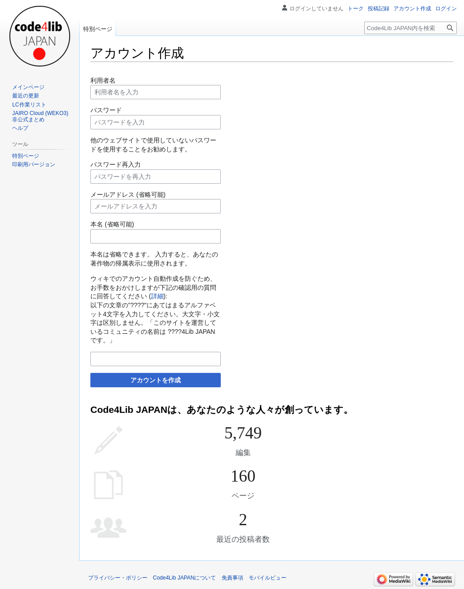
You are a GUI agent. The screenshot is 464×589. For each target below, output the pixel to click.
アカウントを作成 (155, 380)
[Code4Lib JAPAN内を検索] (410, 28)
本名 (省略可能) (112, 224)
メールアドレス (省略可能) (127, 194)
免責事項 (232, 578)
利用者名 (103, 80)
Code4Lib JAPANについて (184, 578)
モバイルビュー (267, 578)
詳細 (157, 296)
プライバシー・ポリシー (117, 578)
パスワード (106, 110)
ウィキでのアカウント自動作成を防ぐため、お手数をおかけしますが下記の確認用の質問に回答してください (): (153, 287)
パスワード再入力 (115, 164)
